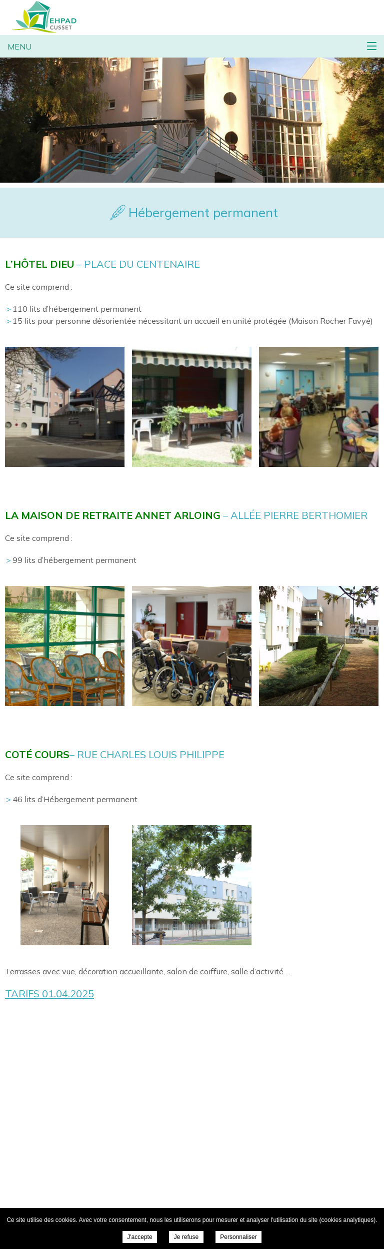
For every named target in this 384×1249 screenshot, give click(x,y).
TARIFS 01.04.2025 (49, 993)
